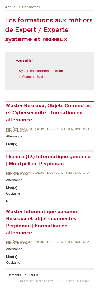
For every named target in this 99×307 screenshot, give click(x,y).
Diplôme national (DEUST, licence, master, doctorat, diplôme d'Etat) (48, 130)
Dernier (83, 281)
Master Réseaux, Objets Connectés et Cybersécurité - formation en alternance (48, 113)
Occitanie (13, 193)
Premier (26, 281)
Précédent (44, 281)
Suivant (67, 281)
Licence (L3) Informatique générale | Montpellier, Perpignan (48, 160)
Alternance (14, 136)
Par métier (31, 7)
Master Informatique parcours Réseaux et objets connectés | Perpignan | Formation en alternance (42, 222)
